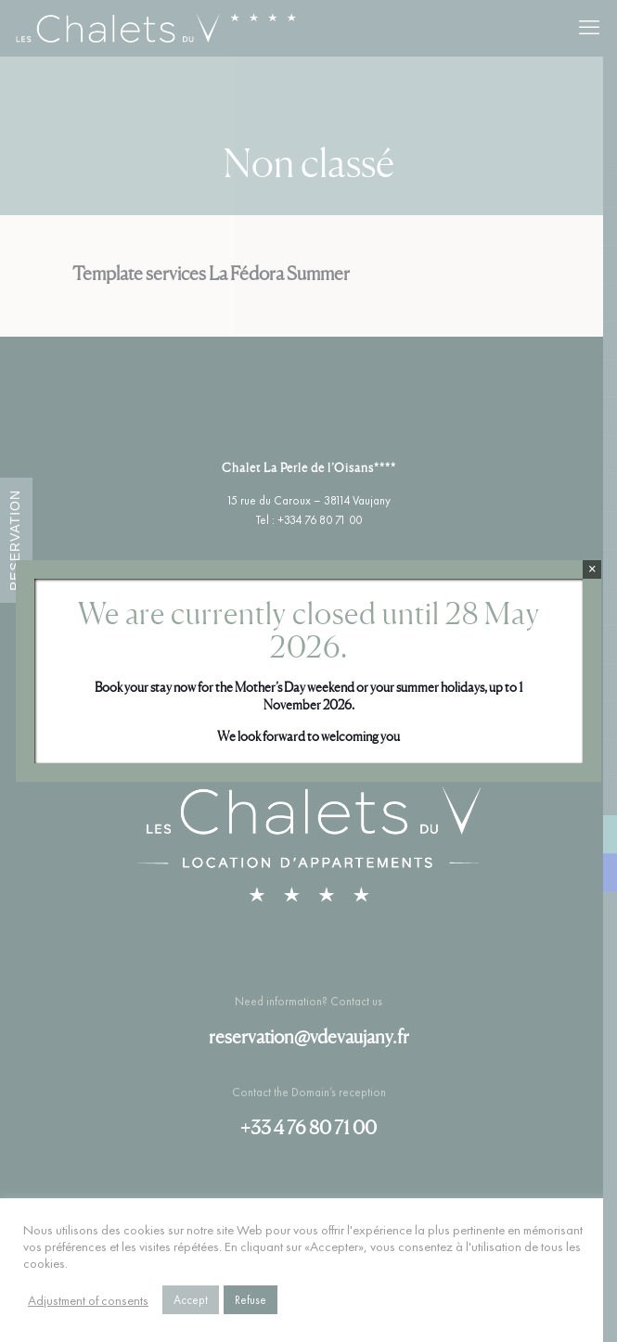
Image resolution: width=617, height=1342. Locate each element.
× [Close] (592, 569)
